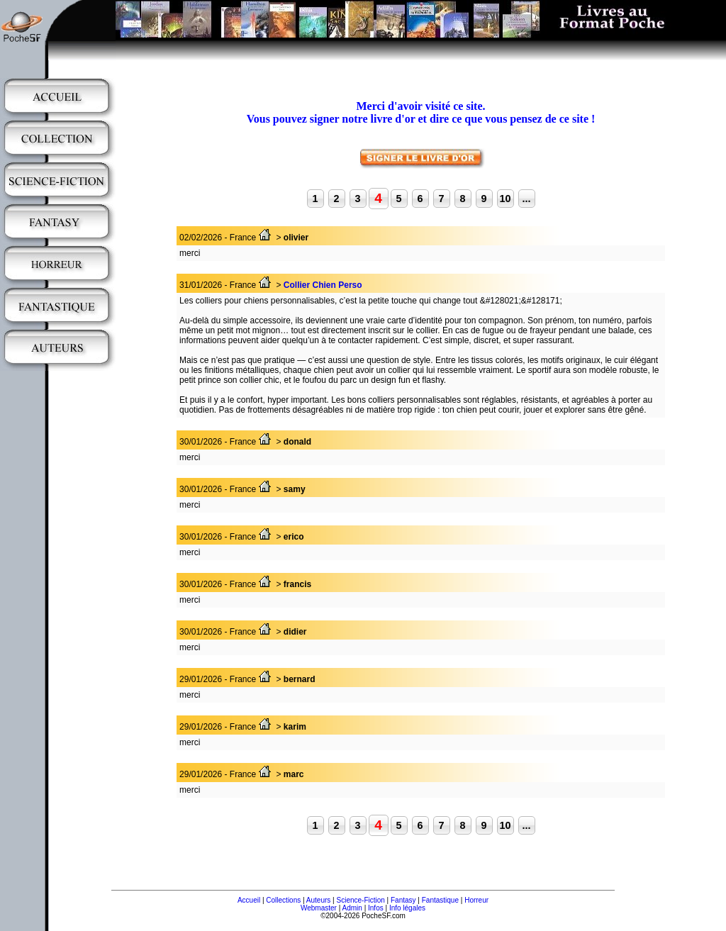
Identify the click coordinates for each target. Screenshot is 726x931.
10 (504, 198)
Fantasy (403, 900)
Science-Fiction (360, 900)
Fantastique (440, 900)
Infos (376, 908)
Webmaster (319, 908)
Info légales (407, 908)
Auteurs (318, 900)
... (527, 198)
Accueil (249, 900)
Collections (283, 900)
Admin (352, 908)
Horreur (476, 900)
